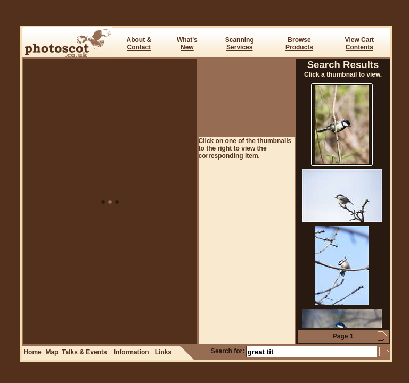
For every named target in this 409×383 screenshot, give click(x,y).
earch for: (227, 351)
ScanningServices (239, 43)
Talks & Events (84, 352)
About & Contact (138, 43)
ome (32, 352)
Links (163, 352)
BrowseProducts (299, 43)
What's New (187, 43)
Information (131, 352)
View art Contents (359, 43)
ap (51, 352)
